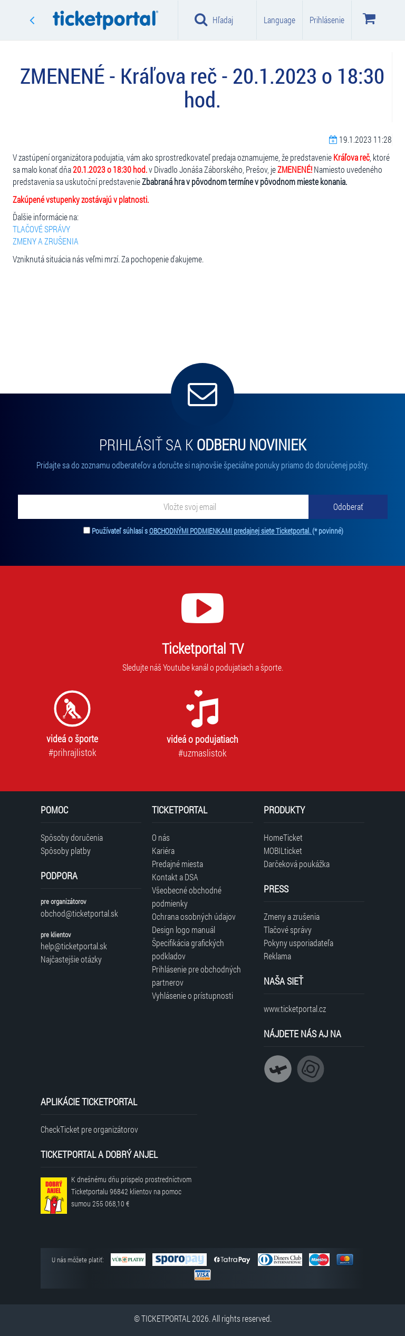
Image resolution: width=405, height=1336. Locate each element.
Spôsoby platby (66, 850)
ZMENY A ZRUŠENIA (46, 241)
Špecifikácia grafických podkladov (188, 949)
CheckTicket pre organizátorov (89, 1129)
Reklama (277, 955)
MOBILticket (283, 850)
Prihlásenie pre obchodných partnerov (196, 976)
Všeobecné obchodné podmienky (186, 897)
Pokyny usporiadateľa (298, 942)
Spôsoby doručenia (72, 837)
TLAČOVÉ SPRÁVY (41, 228)
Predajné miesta (177, 863)
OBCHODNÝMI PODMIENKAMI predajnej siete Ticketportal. (230, 531)
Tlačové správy (288, 929)
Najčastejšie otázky (71, 959)
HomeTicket (283, 837)
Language (279, 19)
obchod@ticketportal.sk (79, 913)
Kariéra (163, 850)
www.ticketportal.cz (295, 1008)
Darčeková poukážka (297, 863)
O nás (161, 837)
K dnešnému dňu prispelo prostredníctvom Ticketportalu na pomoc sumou (131, 1191)
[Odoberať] (348, 507)
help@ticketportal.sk (74, 945)
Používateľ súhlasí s (217, 531)
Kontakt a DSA (175, 876)
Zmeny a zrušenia (292, 916)
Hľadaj (214, 19)
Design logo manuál (183, 929)
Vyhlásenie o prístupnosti (192, 995)
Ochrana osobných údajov (194, 916)
